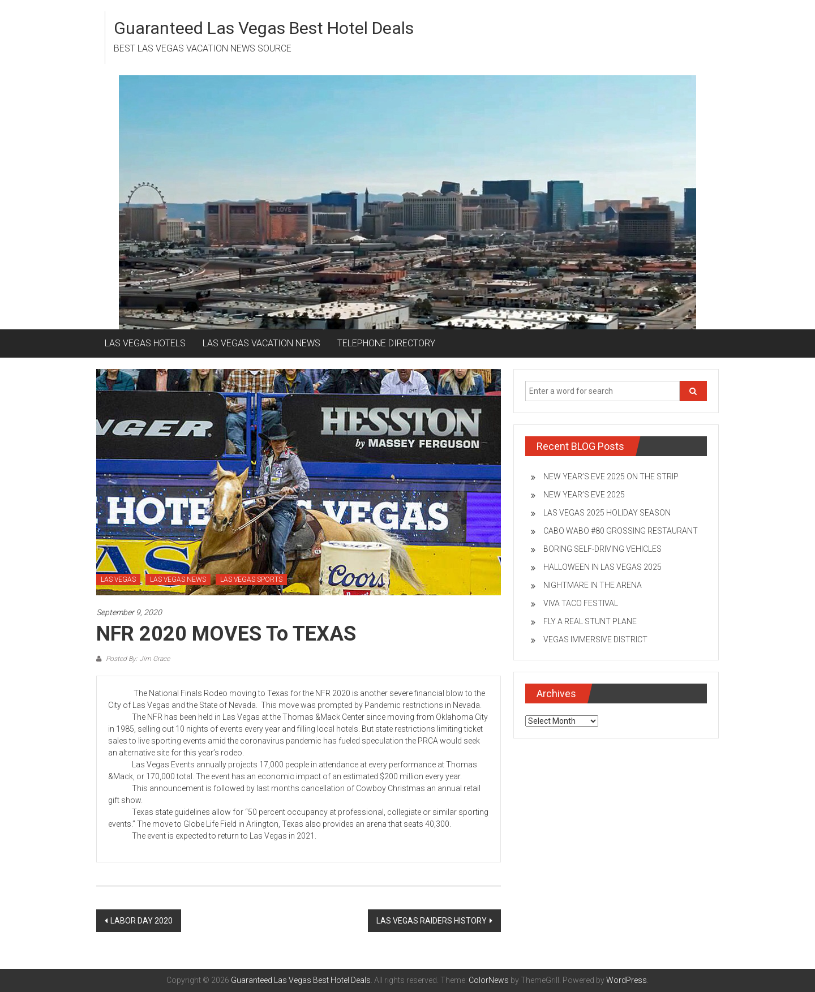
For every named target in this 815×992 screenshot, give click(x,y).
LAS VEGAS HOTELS (145, 343)
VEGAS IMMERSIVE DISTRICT (595, 639)
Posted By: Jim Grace (137, 659)
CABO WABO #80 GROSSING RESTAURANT (620, 530)
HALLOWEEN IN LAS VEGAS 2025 (602, 567)
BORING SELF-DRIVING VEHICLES (602, 548)
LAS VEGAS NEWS (178, 579)
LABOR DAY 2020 (141, 920)
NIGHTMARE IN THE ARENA (592, 585)
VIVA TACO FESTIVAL (580, 603)
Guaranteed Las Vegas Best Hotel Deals (264, 28)
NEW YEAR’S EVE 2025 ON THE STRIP (611, 476)
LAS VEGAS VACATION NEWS (261, 343)
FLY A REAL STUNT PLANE (590, 621)
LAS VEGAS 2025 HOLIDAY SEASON (607, 512)
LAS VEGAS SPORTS (251, 579)
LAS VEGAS (118, 579)
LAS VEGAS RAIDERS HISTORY (431, 920)
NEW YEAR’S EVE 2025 (584, 494)
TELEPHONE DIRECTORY (386, 343)
